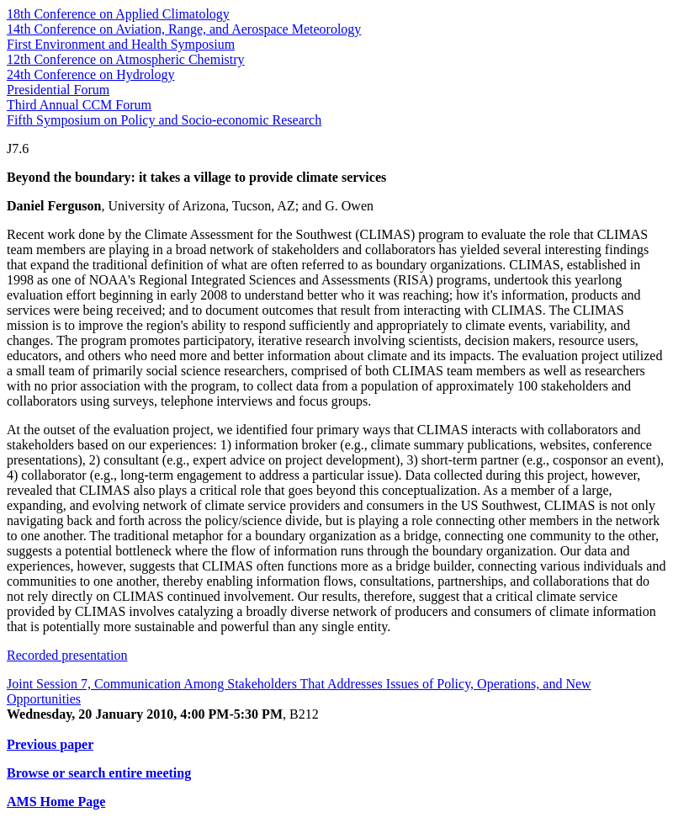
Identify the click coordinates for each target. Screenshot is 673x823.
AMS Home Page (56, 801)
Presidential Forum (58, 89)
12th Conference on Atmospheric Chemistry (126, 59)
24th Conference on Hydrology (91, 74)
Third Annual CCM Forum (79, 105)
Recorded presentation (67, 655)
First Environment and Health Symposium (121, 44)
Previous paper (50, 744)
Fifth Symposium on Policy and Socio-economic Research (164, 120)
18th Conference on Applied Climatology (118, 14)
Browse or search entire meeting (99, 773)
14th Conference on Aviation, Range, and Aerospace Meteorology (184, 29)
